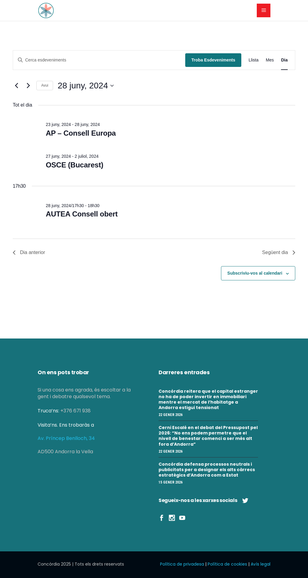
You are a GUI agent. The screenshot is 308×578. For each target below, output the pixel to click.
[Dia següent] (28, 85)
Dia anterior (29, 252)
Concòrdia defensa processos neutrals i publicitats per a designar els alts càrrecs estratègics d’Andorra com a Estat (207, 469)
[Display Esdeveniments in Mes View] (270, 60)
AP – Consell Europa (81, 133)
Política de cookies (227, 564)
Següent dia (278, 252)
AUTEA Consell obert (82, 214)
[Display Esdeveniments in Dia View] (284, 60)
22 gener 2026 (170, 415)
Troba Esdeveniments (213, 60)
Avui (44, 85)
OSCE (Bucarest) (74, 165)
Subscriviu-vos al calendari (254, 273)
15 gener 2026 (170, 482)
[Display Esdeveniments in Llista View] (254, 60)
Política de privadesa (182, 564)
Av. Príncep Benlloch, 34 (66, 438)
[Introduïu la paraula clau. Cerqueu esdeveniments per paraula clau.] (99, 60)
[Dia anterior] (16, 85)
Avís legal (260, 564)
